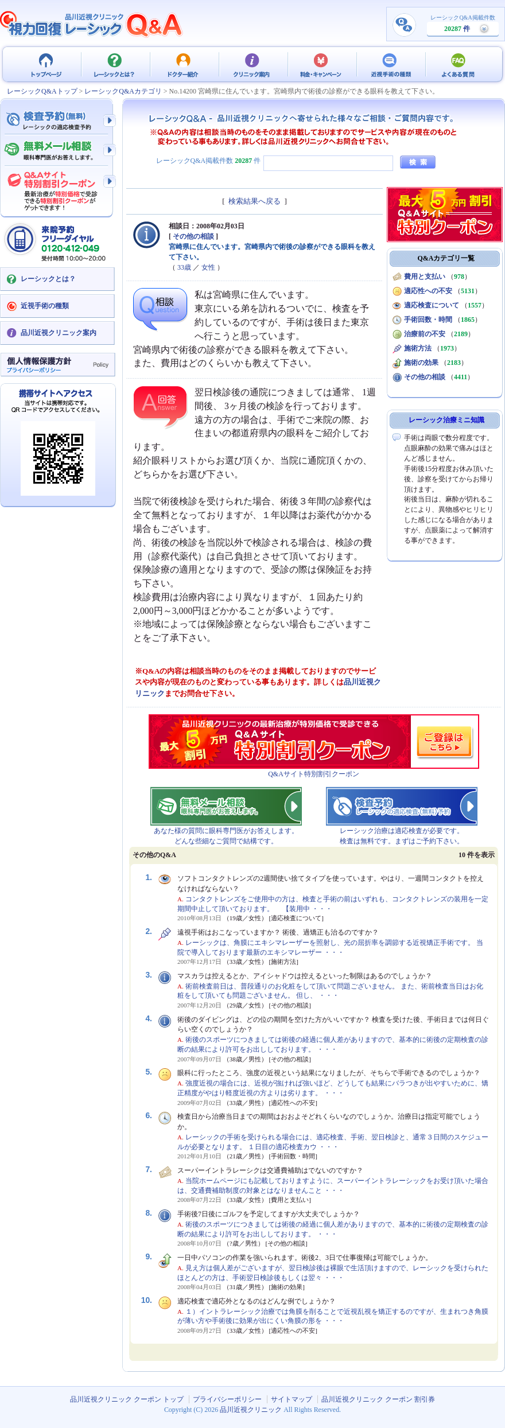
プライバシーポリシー (227, 1399)
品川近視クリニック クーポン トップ (45, 64)
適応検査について (431, 305)
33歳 (184, 267)
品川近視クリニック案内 (58, 333)
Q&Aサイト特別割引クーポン (313, 774)
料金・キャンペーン (321, 64)
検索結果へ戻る (254, 201)
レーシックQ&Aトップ (42, 91)
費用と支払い (424, 277)
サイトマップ (291, 1399)
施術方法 (418, 348)
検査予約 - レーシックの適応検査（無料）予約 (57, 120)
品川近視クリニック (251, 1410)
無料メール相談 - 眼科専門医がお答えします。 (57, 151)
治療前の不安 (424, 334)
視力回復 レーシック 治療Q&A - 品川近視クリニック (92, 24)
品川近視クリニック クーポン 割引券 (378, 1399)
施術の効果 (421, 363)
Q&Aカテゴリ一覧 (446, 258)
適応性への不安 (428, 291)
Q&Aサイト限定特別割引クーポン (57, 187)
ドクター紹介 (183, 64)
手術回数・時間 (428, 320)
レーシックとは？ (114, 64)
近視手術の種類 (390, 64)
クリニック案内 (252, 64)
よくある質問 (459, 64)
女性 (208, 267)
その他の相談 (193, 236)
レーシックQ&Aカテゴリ (123, 91)
